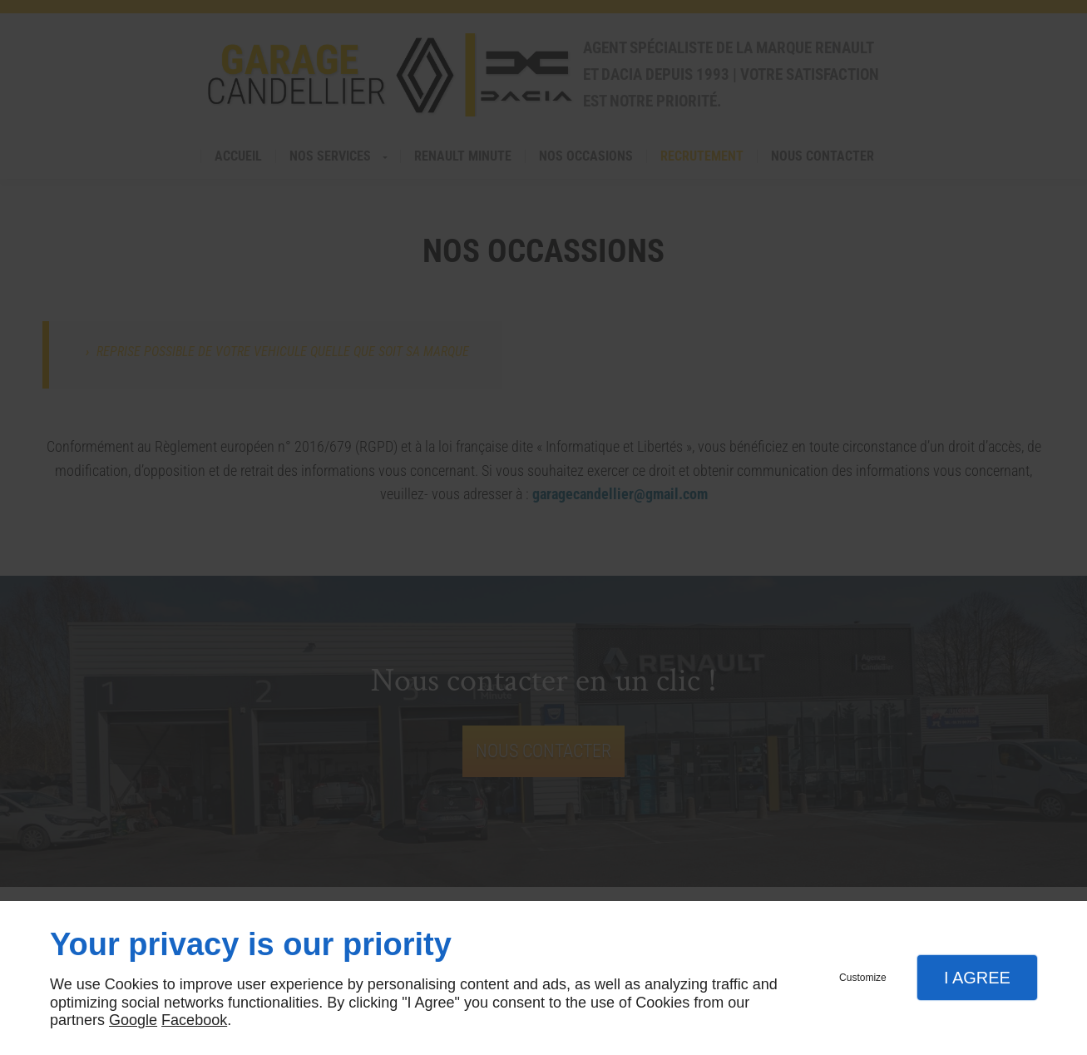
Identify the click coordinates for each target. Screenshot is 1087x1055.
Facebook (194, 1020)
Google (133, 1020)
